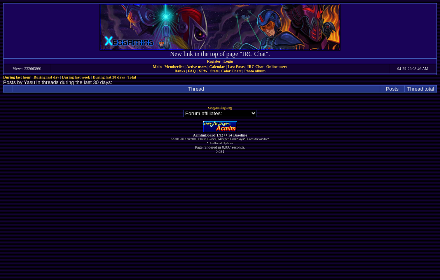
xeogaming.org (220, 107)
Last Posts (235, 67)
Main (157, 67)
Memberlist (173, 67)
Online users (276, 67)
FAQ (192, 71)
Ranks (180, 71)
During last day (46, 77)
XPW (203, 71)
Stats (214, 71)
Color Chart (231, 71)
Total (131, 77)
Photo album (254, 71)
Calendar (217, 67)
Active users (197, 67)
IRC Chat (255, 67)
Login (228, 61)
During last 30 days (109, 77)
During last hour (17, 77)
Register (214, 61)
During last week (76, 77)
